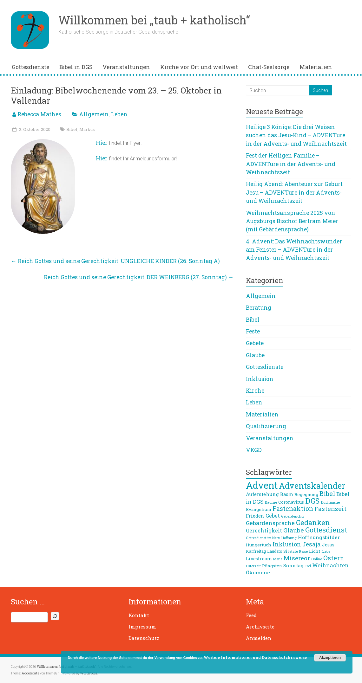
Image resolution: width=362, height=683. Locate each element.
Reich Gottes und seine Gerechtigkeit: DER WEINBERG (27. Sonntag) (139, 277)
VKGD (254, 450)
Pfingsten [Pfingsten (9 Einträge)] (272, 566)
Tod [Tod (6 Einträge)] (308, 566)
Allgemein (94, 114)
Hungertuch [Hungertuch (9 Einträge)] (258, 545)
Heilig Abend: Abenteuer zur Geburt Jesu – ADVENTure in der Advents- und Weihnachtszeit (294, 192)
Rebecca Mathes (39, 114)
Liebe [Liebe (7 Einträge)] (325, 551)
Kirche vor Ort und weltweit (199, 67)
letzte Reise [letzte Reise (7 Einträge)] (298, 551)
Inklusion (259, 379)
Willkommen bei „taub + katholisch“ (154, 20)
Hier (102, 142)
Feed (251, 615)
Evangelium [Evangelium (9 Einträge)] (258, 509)
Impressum (142, 626)
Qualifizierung (266, 426)
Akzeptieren (330, 657)
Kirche (255, 390)
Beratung (258, 307)
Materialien (315, 67)
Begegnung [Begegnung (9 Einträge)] (306, 494)
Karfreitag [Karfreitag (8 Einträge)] (256, 551)
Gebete (255, 343)
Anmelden (258, 638)
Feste (253, 331)
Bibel (71, 129)
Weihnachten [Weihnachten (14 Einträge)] (330, 565)
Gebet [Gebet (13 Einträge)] (273, 515)
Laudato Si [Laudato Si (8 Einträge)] (277, 551)
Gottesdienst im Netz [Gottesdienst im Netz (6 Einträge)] (263, 538)
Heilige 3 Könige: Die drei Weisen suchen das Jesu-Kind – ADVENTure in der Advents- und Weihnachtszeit (296, 135)
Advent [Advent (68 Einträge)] (262, 485)
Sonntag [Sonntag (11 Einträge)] (293, 565)
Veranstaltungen (126, 67)
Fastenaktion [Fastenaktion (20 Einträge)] (293, 508)
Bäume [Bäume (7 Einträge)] (271, 502)
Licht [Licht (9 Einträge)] (314, 551)
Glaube (255, 355)
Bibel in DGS (75, 67)
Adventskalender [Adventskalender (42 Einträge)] (312, 485)
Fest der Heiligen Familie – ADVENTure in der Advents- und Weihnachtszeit (290, 164)
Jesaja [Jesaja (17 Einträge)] (311, 544)
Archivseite (260, 626)
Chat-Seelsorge (268, 67)
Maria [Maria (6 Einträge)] (277, 559)
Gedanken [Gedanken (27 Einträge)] (313, 522)
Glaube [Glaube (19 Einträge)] (293, 530)
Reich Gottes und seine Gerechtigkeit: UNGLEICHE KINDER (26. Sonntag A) (115, 261)
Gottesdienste (30, 67)
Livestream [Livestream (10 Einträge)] (259, 559)
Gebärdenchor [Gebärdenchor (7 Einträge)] (293, 516)
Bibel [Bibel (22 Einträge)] (327, 493)
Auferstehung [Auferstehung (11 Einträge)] (262, 494)
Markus (87, 129)
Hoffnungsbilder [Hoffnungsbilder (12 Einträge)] (319, 537)
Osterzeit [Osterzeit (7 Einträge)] (253, 566)
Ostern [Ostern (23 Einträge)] (333, 557)
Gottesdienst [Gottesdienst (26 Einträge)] (326, 529)
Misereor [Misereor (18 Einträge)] (297, 558)
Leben (119, 114)
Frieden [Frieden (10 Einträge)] (255, 516)
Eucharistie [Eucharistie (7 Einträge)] (330, 502)
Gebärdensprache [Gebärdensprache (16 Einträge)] (270, 523)
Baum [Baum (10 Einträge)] (286, 494)
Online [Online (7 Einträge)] (316, 559)
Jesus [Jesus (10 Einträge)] (328, 545)
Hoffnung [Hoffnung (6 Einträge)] (289, 538)
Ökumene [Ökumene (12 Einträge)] (258, 572)
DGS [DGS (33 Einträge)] (312, 501)
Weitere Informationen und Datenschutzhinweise (255, 657)
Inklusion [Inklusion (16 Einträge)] (287, 544)
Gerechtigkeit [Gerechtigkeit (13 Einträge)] (264, 530)
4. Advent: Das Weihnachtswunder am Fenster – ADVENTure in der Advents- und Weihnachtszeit (294, 250)
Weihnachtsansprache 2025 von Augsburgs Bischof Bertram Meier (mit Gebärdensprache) (292, 221)
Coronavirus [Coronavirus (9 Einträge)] (291, 502)
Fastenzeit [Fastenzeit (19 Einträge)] (330, 508)
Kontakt (138, 615)
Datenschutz (144, 638)
